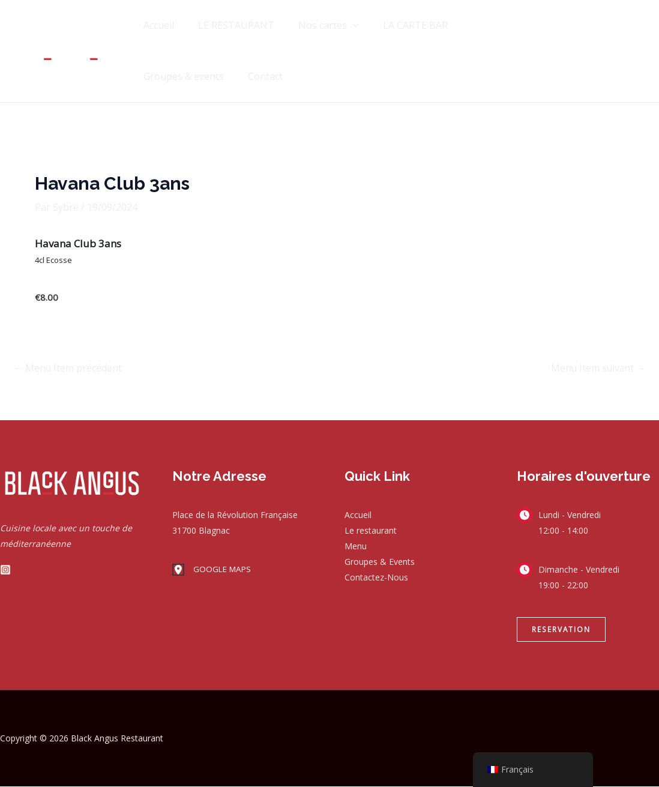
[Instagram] (5, 569)
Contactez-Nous (376, 577)
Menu (356, 546)
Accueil (156, 25)
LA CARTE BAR (398, 25)
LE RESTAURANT (229, 25)
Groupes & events (490, 25)
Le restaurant (371, 531)
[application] (341, 25)
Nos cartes (316, 25)
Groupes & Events (380, 562)
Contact (158, 76)
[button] (561, 629)
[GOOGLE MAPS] (213, 570)
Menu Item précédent (67, 368)
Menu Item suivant (597, 368)
